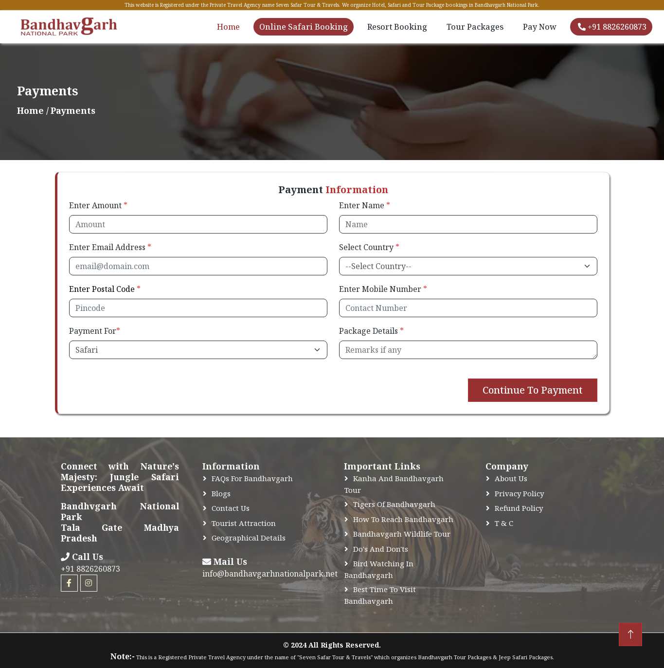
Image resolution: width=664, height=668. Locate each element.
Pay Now (539, 26)
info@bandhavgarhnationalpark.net (270, 573)
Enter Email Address (110, 247)
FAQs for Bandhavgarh (252, 478)
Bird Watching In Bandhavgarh (378, 569)
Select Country (369, 247)
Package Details (371, 330)
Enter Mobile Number (383, 289)
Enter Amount (98, 205)
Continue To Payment (533, 390)
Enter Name (364, 205)
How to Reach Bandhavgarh (403, 519)
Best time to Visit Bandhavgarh (380, 595)
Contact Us (231, 508)
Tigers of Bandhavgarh (394, 504)
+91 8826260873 (612, 26)
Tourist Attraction (244, 523)
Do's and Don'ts (380, 549)
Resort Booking (397, 26)
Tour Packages (475, 26)
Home (228, 26)
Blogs (221, 493)
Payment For (94, 330)
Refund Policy (519, 508)
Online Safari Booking (303, 26)
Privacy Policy (519, 493)
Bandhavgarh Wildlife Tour (401, 534)
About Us (511, 478)
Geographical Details (249, 537)
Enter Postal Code (105, 289)
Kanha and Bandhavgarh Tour (394, 484)
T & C (504, 523)
